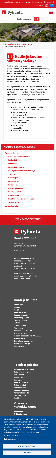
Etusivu (5, 2)
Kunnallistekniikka (21, 390)
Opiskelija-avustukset (23, 333)
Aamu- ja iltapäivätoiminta (19, 156)
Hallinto (17, 307)
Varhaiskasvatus (12, 206)
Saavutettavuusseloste (23, 341)
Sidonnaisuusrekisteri (23, 331)
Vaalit (16, 310)
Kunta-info (18, 305)
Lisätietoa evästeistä (11, 436)
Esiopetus (12, 164)
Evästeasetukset (10, 439)
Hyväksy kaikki (27, 453)
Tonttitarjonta (20, 395)
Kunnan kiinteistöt (21, 382)
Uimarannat (19, 375)
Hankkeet (18, 398)
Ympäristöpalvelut (21, 393)
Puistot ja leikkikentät (23, 372)
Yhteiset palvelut (21, 320)
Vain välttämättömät (27, 446)
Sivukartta (48, 2)
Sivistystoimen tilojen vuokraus (21, 199)
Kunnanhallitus (20, 312)
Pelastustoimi (20, 385)
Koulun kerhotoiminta (17, 167)
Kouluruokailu (13, 185)
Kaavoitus (18, 380)
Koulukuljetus (13, 178)
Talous (17, 323)
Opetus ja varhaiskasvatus (11, 44)
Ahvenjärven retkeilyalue (24, 369)
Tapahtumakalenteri (16, 2)
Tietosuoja (18, 328)
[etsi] (26, 19)
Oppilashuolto (14, 195)
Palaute (27, 2)
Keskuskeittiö (14, 160)
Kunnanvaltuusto (21, 315)
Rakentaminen (20, 388)
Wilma (12, 174)
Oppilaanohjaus (14, 192)
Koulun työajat (14, 181)
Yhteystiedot (38, 5)
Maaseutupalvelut (21, 318)
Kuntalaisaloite (38, 2)
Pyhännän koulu (27, 44)
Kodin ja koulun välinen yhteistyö (21, 171)
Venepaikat (19, 377)
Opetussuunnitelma (16, 188)
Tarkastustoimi (20, 325)
